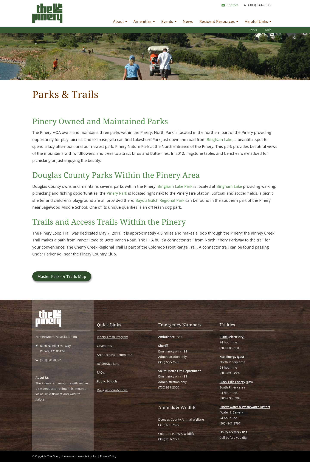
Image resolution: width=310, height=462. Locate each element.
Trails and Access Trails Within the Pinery (109, 221)
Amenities (144, 21)
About (120, 21)
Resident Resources (218, 21)
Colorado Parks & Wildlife (176, 434)
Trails (267, 30)
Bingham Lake (219, 139)
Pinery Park (117, 193)
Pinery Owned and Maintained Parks (100, 121)
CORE (224, 337)
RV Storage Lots (108, 364)
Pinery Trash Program (112, 337)
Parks (253, 30)
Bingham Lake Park (175, 186)
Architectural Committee (114, 355)
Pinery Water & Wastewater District (245, 407)
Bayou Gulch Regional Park (159, 200)
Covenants (104, 346)
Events (168, 21)
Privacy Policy (108, 456)
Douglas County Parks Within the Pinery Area (116, 175)
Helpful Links (258, 21)
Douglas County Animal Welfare (181, 419)
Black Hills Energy (232, 382)
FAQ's (101, 372)
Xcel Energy (228, 357)
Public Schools (107, 381)
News (188, 21)
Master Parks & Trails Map (61, 276)
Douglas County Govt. (112, 390)
